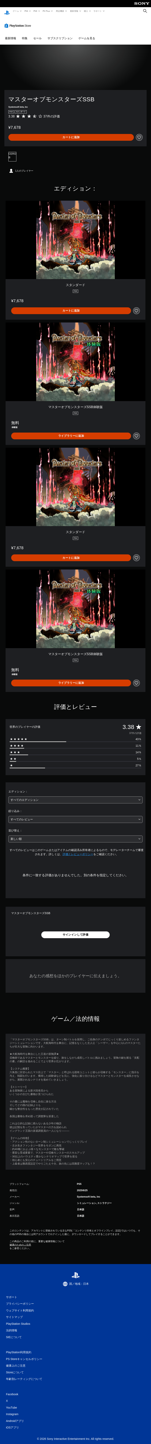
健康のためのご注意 (20, 1241)
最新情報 (74, 11)
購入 (86, 11)
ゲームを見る (86, 34)
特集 (25, 34)
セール (37, 34)
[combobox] (75, 796)
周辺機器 (60, 11)
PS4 (36, 11)
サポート (98, 11)
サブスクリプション (60, 34)
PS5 (26, 11)
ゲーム (16, 11)
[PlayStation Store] (18, 22)
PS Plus (46, 11)
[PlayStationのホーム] (7, 11)
